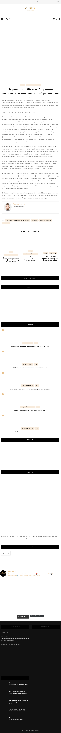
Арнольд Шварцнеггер (21, 220)
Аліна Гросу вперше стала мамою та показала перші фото (30, 432)
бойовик (35, 220)
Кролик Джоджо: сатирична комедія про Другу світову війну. (50, 258)
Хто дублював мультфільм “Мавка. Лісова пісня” (30, 259)
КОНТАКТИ (5, 636)
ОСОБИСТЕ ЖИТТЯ (27, 428)
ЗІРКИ (26, 730)
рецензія (6, 223)
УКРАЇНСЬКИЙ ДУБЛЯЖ (30, 254)
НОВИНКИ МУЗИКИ (27, 385)
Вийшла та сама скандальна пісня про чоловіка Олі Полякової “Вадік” (30, 346)
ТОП (36, 343)
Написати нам (41, 2)
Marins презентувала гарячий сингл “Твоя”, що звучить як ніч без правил (30, 389)
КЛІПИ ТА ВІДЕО (28, 343)
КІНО (22, 85)
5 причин (9, 220)
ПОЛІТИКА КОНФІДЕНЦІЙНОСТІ (11, 645)
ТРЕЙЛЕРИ (53, 253)
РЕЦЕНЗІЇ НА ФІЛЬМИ (33, 85)
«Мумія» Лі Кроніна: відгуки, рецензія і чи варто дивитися (30, 410)
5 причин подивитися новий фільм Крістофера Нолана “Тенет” (11, 260)
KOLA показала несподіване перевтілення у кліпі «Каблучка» (30, 368)
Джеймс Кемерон (45, 220)
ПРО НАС (5, 632)
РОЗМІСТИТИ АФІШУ (8, 640)
